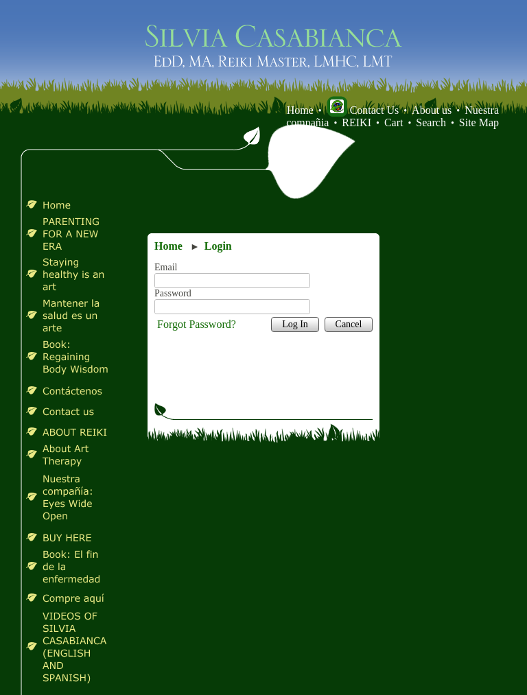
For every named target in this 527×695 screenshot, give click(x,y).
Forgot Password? (196, 324)
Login (218, 246)
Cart (393, 122)
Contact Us (363, 110)
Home (300, 110)
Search (431, 122)
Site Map (479, 122)
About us (432, 110)
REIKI (356, 122)
